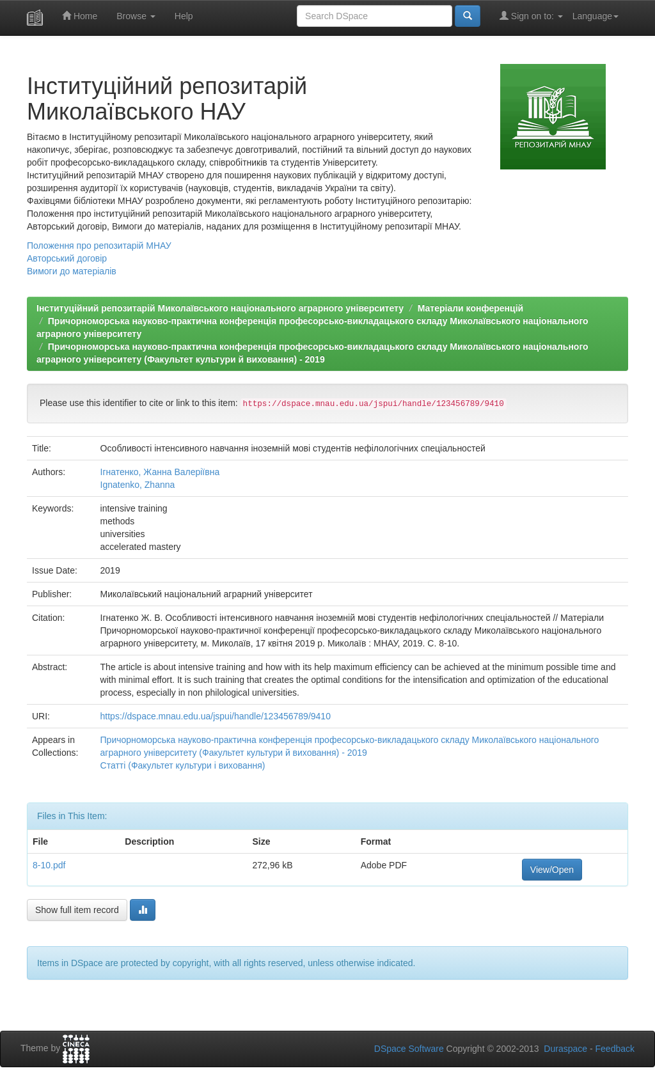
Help (184, 16)
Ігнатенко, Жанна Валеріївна (160, 472)
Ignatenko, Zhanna (137, 485)
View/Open (552, 870)
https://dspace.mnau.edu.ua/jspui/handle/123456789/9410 (215, 716)
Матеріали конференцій (470, 308)
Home (79, 15)
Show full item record (77, 910)
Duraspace (565, 1049)
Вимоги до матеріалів (71, 271)
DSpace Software (409, 1049)
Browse (135, 16)
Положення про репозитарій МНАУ (99, 245)
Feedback (615, 1049)
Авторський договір (67, 258)
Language (595, 16)
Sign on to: (531, 15)
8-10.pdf (49, 865)
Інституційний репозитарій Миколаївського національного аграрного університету (220, 308)
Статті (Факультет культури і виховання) (182, 765)
